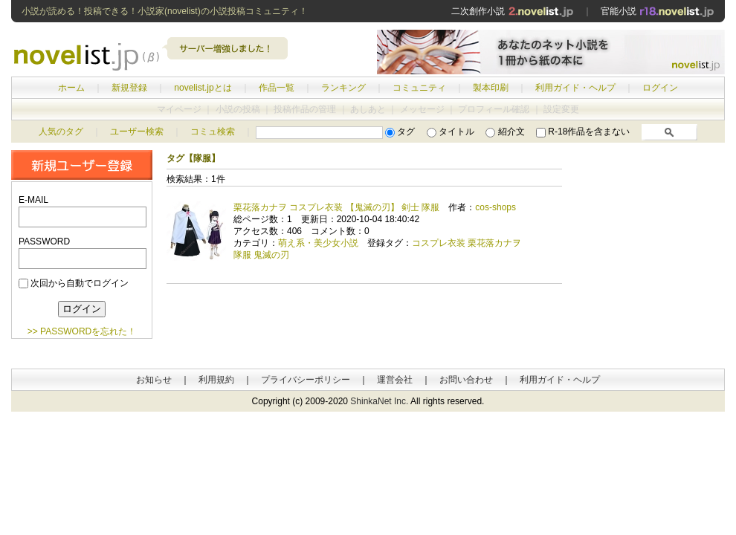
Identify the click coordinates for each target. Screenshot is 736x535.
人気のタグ (61, 131)
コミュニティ (419, 87)
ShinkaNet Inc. (379, 401)
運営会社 (395, 379)
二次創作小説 (512, 11)
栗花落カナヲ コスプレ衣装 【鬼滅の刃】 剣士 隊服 (336, 207)
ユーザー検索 (137, 131)
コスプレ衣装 (438, 243)
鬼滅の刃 (271, 255)
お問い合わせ (466, 379)
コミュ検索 (212, 131)
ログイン (660, 87)
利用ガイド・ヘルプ (575, 87)
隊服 (242, 255)
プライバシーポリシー (305, 379)
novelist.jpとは (202, 87)
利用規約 (216, 379)
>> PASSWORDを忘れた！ (82, 331)
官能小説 (657, 11)
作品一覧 (276, 87)
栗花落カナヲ (494, 243)
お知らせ (154, 379)
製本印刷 (491, 87)
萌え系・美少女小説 (318, 243)
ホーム (71, 87)
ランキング (343, 87)
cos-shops (495, 207)
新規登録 (129, 87)
